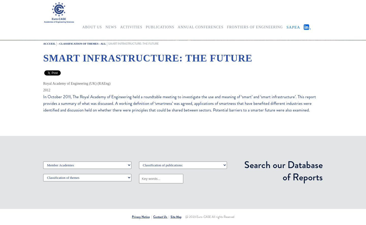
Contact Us (160, 217)
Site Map (176, 217)
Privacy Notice (141, 217)
